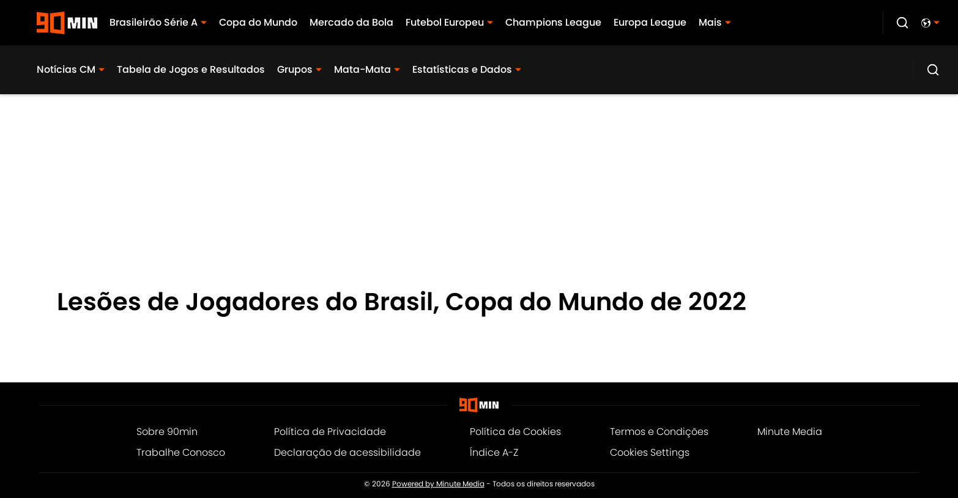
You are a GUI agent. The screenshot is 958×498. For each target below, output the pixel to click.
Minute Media (789, 432)
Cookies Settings (649, 452)
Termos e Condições (659, 432)
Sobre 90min (167, 432)
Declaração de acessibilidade (347, 452)
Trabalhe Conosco (180, 452)
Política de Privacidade (330, 432)
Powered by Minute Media (438, 484)
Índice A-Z (494, 452)
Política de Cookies (515, 432)
